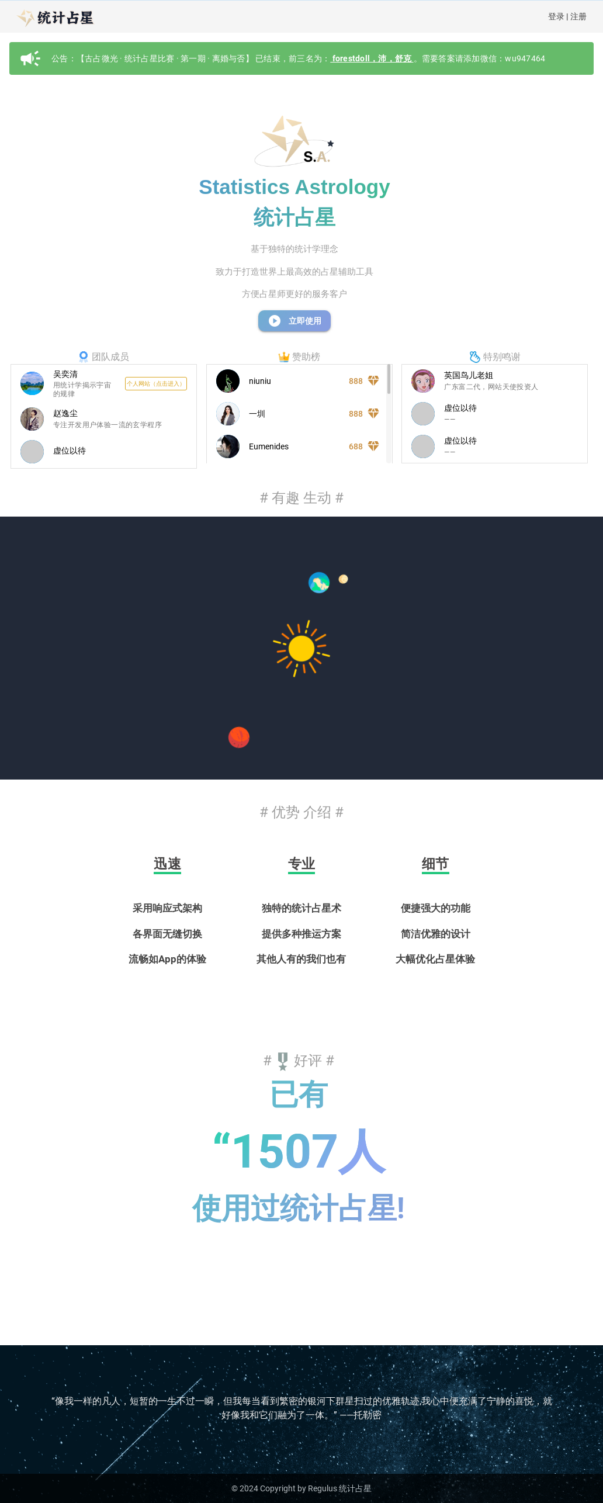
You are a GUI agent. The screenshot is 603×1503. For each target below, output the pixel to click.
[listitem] (103, 384)
